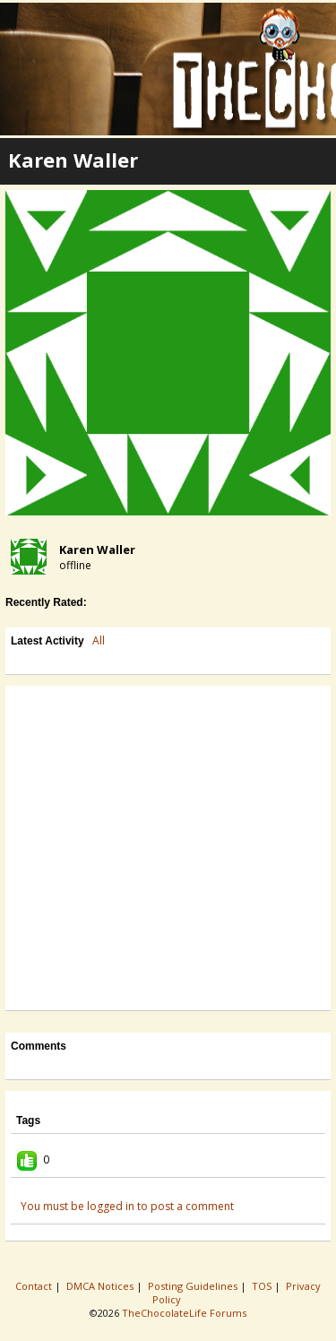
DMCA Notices (101, 1286)
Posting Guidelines (194, 1286)
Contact (35, 1286)
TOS (263, 1286)
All (98, 640)
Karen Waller (97, 549)
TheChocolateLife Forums (184, 1312)
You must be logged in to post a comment (127, 1206)
